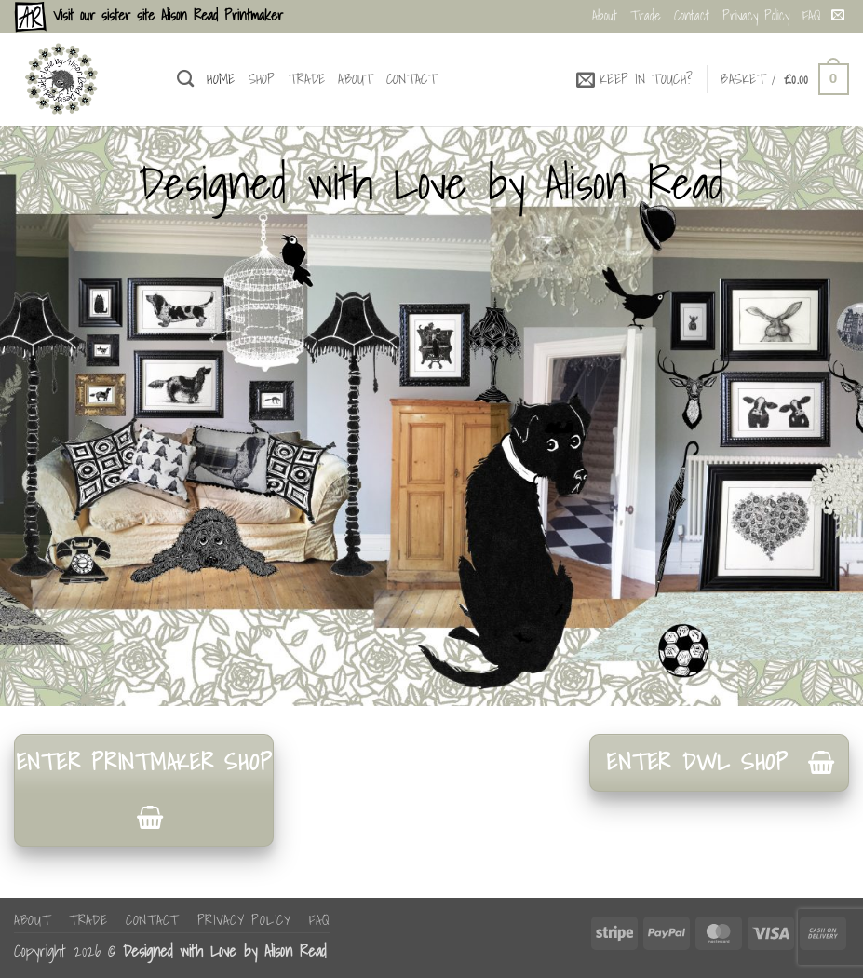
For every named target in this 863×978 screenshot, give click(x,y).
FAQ (811, 15)
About (604, 15)
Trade (645, 15)
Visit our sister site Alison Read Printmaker (165, 15)
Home (221, 78)
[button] (635, 79)
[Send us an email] (837, 15)
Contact (691, 15)
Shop (262, 78)
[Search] (185, 79)
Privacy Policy (755, 15)
